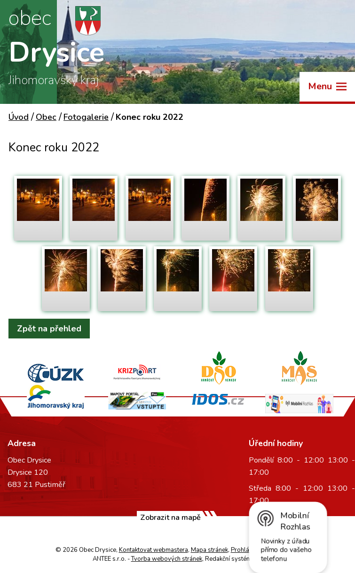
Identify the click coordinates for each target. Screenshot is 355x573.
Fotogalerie (86, 117)
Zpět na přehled (49, 328)
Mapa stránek (209, 550)
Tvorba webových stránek (166, 559)
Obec (46, 117)
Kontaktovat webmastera (153, 550)
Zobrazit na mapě (170, 517)
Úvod (18, 117)
